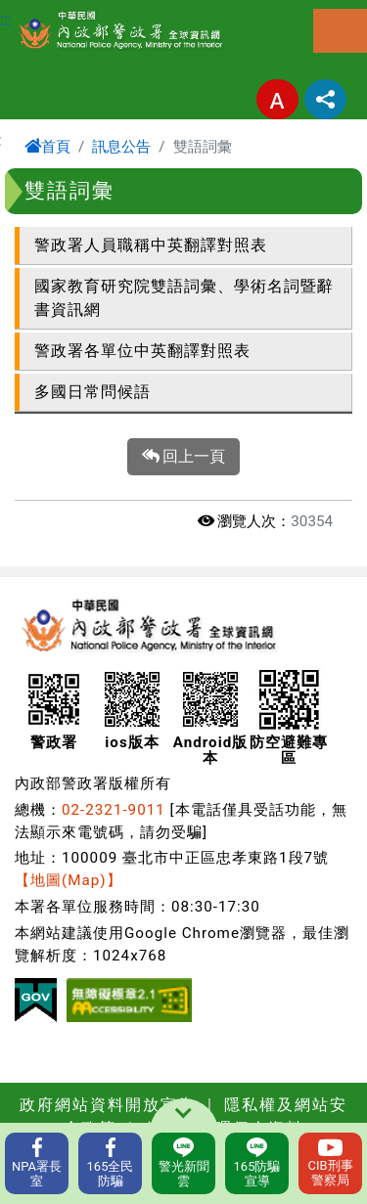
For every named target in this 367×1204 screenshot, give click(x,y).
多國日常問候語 (92, 391)
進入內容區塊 (47, 11)
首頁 (47, 147)
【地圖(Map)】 (68, 880)
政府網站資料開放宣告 (108, 1104)
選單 (340, 31)
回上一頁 (184, 456)
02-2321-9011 (113, 810)
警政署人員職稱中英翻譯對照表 (150, 245)
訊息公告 (121, 147)
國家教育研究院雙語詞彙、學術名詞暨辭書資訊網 (184, 298)
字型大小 (277, 99)
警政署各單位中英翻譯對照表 (142, 350)
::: (6, 20)
